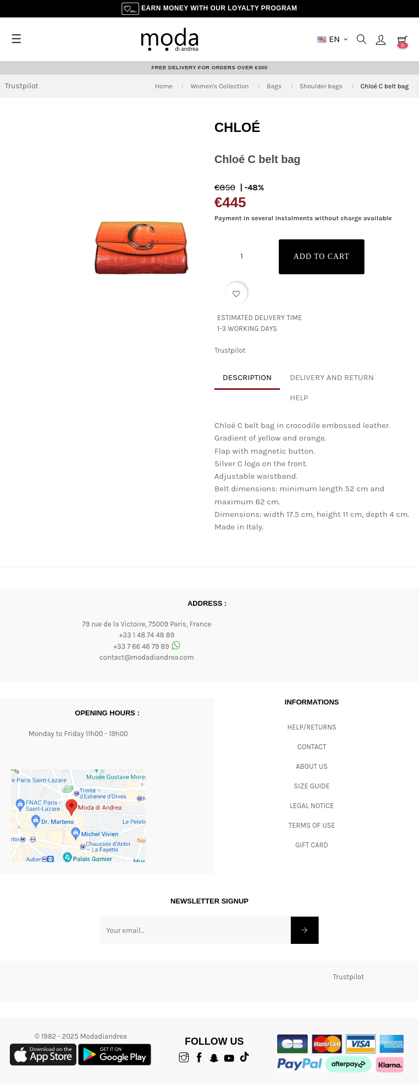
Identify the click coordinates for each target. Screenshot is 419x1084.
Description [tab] (247, 378)
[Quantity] (241, 256)
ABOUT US (311, 766)
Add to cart (326, 257)
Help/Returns (312, 727)
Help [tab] (299, 398)
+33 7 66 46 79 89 (147, 647)
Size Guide (312, 786)
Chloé (237, 127)
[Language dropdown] (332, 39)
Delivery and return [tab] (332, 378)
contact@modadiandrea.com (147, 658)
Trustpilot (21, 86)
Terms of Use (312, 825)
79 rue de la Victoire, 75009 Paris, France (146, 624)
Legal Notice (312, 806)
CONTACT (311, 747)
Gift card (311, 845)
